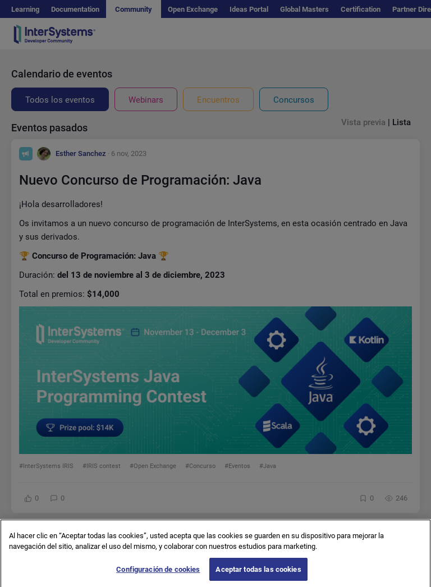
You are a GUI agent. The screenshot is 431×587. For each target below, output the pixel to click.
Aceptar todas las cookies (258, 574)
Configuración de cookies (158, 574)
